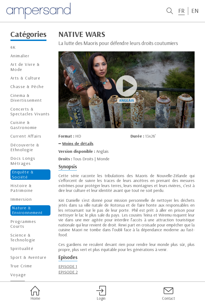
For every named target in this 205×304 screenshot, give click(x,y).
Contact (168, 293)
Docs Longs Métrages (22, 161)
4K (13, 47)
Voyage (18, 274)
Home (35, 293)
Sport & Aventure (28, 257)
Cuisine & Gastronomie (23, 125)
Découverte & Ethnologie (24, 147)
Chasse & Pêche (27, 86)
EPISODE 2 (68, 271)
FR (181, 10)
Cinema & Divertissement (26, 98)
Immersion (21, 199)
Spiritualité (21, 248)
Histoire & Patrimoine (21, 188)
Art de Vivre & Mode (25, 67)
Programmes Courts (23, 224)
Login (101, 293)
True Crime (21, 265)
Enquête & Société (23, 174)
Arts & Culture (25, 78)
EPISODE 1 (67, 266)
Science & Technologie (23, 237)
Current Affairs (26, 136)
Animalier (19, 55)
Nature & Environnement (27, 210)
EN (195, 10)
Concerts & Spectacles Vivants (30, 111)
